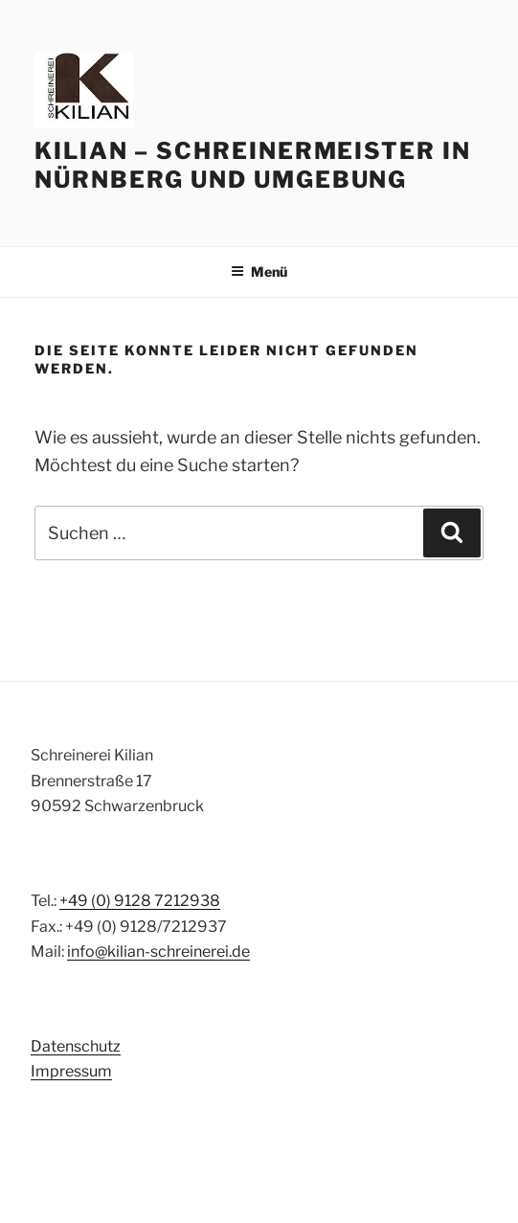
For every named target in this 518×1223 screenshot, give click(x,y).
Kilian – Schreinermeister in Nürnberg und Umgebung (252, 165)
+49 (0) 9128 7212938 (139, 901)
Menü (259, 271)
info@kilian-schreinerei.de (158, 951)
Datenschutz (76, 1046)
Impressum (71, 1071)
